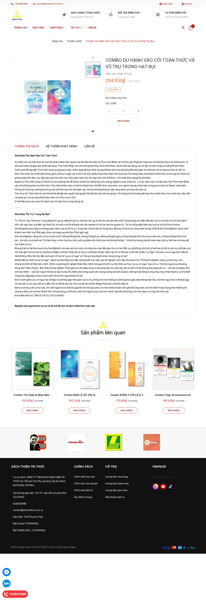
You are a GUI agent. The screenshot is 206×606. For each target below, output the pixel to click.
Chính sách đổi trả (83, 490)
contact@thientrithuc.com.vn (49, 3)
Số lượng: (111, 103)
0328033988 (21, 3)
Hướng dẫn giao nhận (116, 490)
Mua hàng (124, 121)
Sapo (73, 547)
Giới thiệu (38, 27)
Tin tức (76, 27)
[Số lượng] (123, 111)
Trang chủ (20, 27)
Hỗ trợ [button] (111, 466)
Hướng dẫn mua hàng (116, 476)
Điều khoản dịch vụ (115, 497)
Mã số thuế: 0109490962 (26, 523)
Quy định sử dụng (83, 497)
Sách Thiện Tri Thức (163, 477)
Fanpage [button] (159, 466)
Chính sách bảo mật (84, 476)
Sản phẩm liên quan (103, 332)
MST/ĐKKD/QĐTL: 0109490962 (29, 530)
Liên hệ (92, 27)
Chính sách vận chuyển (86, 483)
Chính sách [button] (83, 466)
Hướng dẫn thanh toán (117, 483)
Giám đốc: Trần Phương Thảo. (28, 516)
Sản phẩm (57, 27)
